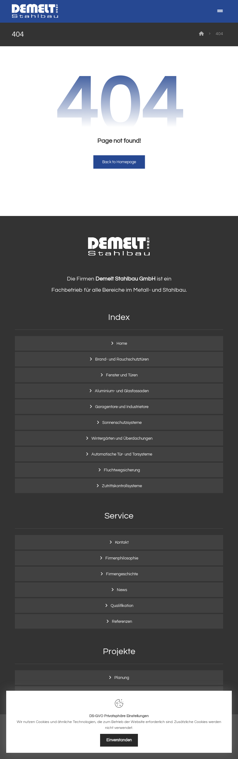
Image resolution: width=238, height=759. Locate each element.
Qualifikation (122, 606)
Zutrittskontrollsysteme (122, 486)
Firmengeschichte (122, 574)
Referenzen (122, 621)
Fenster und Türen (122, 375)
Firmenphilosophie (121, 558)
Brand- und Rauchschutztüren (122, 359)
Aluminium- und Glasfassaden (122, 391)
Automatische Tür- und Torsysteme (121, 454)
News (122, 590)
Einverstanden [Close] (119, 740)
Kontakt (122, 542)
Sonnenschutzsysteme (122, 422)
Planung (121, 678)
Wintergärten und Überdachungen (121, 438)
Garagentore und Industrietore (121, 407)
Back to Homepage (119, 162)
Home (122, 343)
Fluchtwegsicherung (122, 470)
